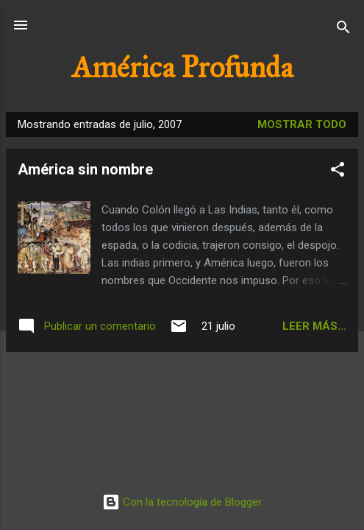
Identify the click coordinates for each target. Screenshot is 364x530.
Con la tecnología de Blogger (182, 502)
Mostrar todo (301, 124)
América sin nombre (85, 169)
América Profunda (182, 67)
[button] (337, 171)
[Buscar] (343, 29)
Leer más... (314, 326)
